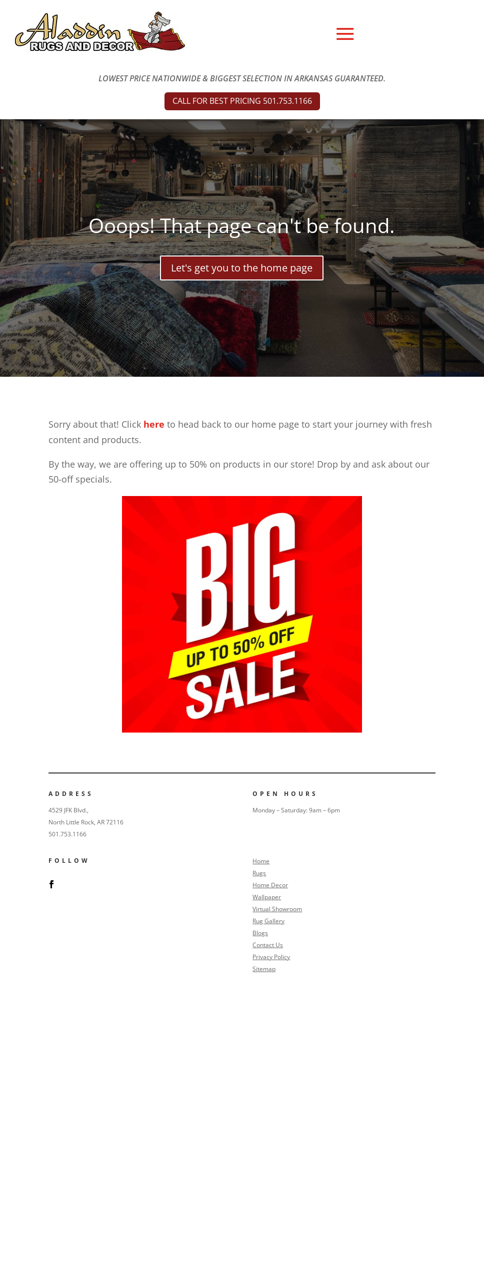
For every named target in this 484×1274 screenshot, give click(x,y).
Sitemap (264, 969)
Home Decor (270, 885)
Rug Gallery (268, 921)
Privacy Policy (271, 957)
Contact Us (267, 945)
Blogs (260, 933)
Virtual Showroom (277, 909)
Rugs (259, 873)
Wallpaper (266, 897)
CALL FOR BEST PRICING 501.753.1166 (242, 100)
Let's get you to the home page (241, 267)
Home (261, 861)
